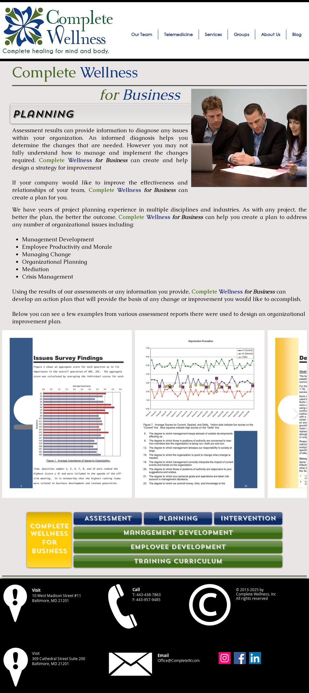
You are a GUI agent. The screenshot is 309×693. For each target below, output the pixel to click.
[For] (49, 542)
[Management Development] (178, 533)
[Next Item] (296, 414)
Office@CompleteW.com (179, 660)
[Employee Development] (178, 547)
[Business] (49, 551)
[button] (213, 34)
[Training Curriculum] (178, 561)
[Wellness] (49, 533)
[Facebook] (240, 658)
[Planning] (178, 518)
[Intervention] (248, 518)
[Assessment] (108, 518)
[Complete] (49, 526)
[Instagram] (225, 658)
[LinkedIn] (255, 658)
